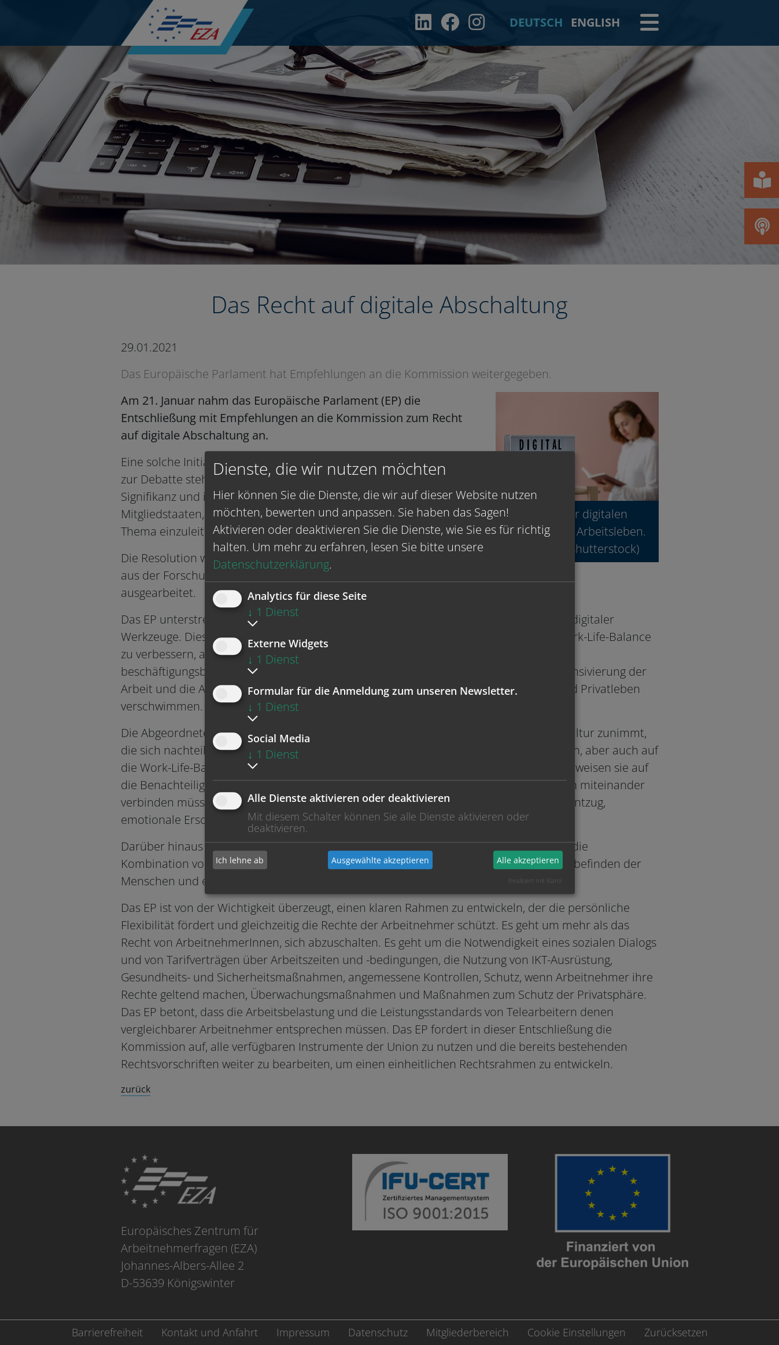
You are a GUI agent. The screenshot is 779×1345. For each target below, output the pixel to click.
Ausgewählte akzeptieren (380, 860)
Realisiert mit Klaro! (535, 880)
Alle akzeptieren (528, 860)
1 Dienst (273, 612)
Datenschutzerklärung (271, 564)
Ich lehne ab (240, 860)
